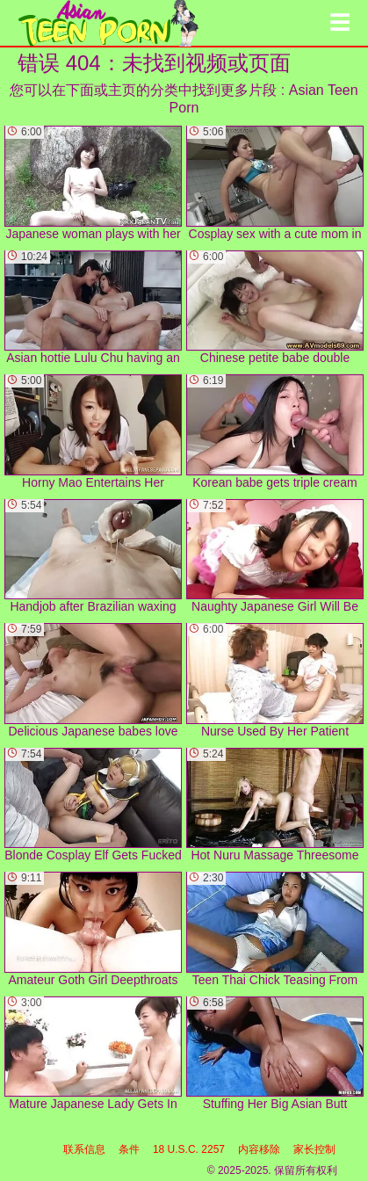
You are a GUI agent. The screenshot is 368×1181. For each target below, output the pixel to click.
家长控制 (314, 1149)
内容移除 (259, 1149)
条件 (129, 1149)
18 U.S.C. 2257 (189, 1149)
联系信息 (84, 1149)
